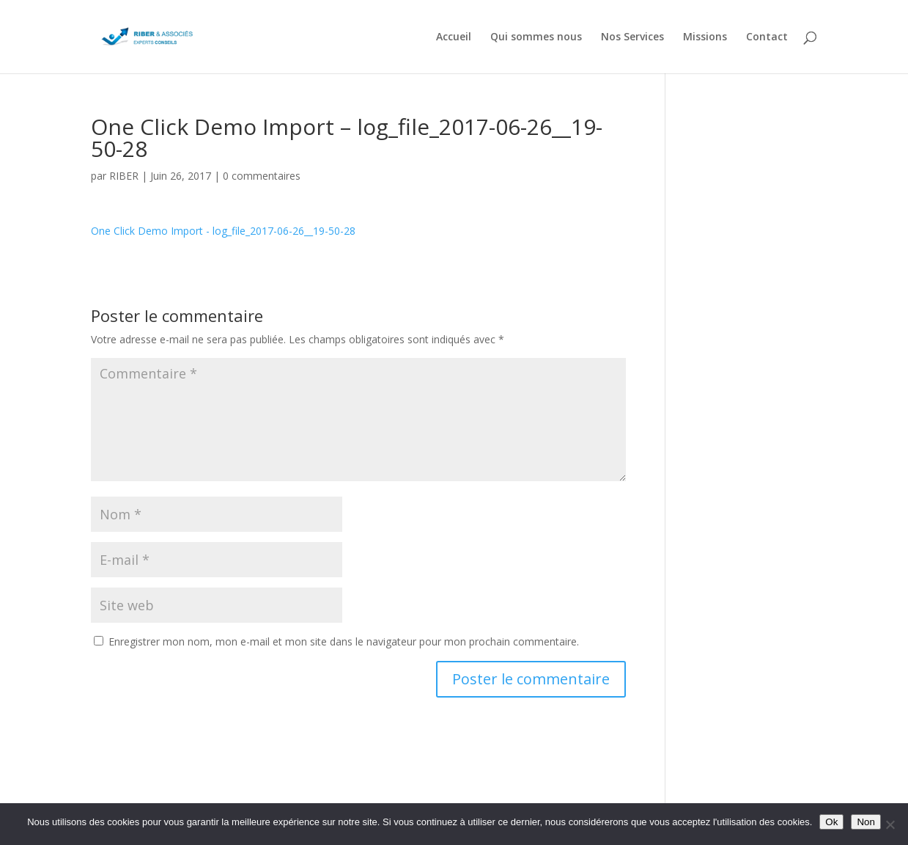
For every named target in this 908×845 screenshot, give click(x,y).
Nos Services (632, 37)
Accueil (453, 37)
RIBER (124, 176)
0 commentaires (261, 176)
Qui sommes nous (536, 37)
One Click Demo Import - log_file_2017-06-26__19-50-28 (223, 231)
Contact (767, 37)
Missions (705, 37)
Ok (831, 821)
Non (865, 821)
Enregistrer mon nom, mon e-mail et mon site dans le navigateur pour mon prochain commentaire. (343, 641)
